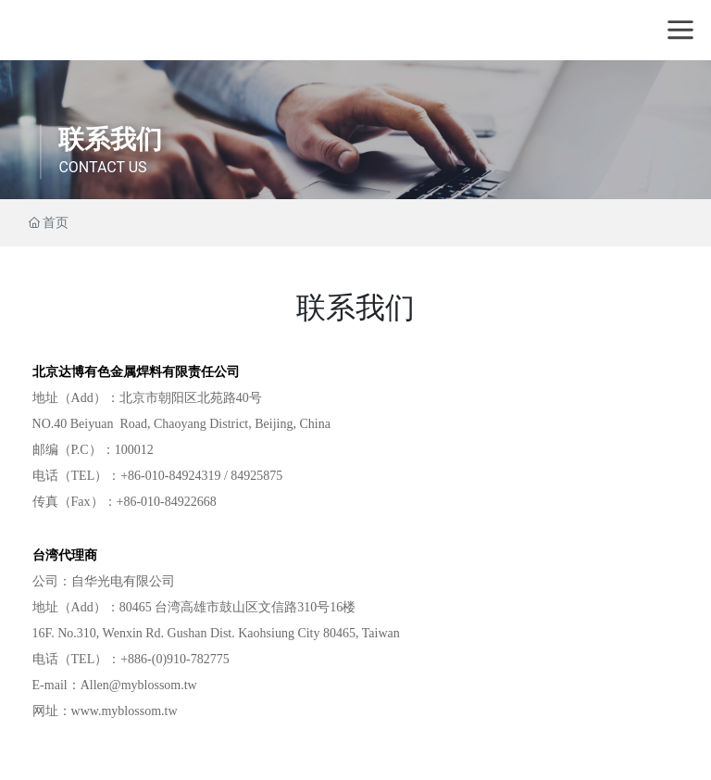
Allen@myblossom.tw (139, 685)
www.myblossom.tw (124, 711)
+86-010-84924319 (170, 476)
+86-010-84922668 (167, 502)
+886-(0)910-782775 (175, 659)
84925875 (256, 476)
